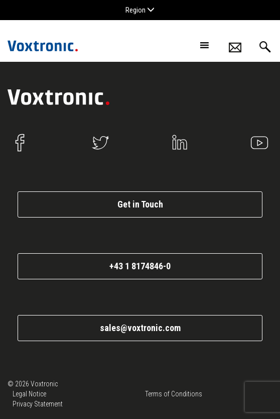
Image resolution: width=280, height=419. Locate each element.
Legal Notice (29, 394)
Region (140, 10)
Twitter (100, 143)
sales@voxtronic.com (140, 328)
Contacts (235, 47)
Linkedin (180, 143)
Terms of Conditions (173, 394)
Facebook (21, 143)
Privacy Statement (38, 404)
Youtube (259, 143)
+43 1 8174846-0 (140, 266)
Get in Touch (140, 204)
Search (265, 47)
